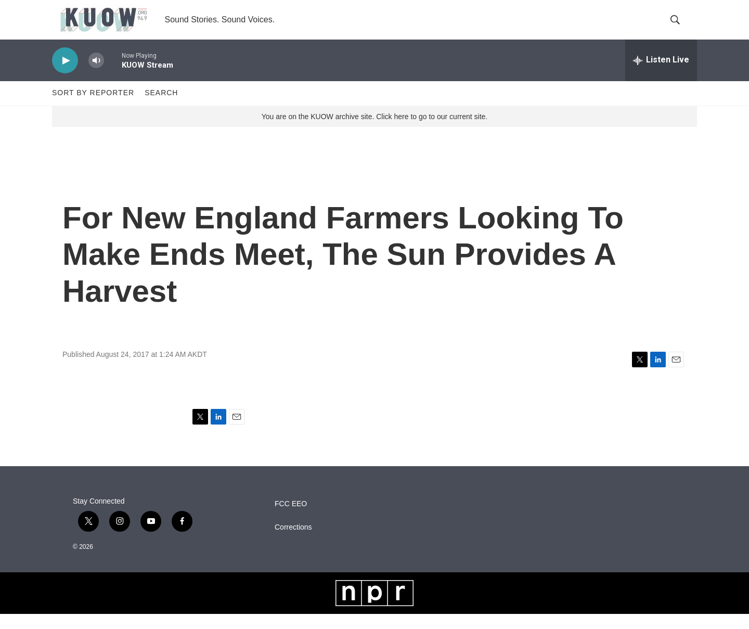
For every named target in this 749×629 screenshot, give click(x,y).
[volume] (96, 75)
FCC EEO (291, 519)
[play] (65, 76)
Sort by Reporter (93, 108)
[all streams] (661, 75)
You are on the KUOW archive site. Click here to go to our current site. (374, 131)
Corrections (293, 542)
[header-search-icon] (680, 27)
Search (161, 108)
